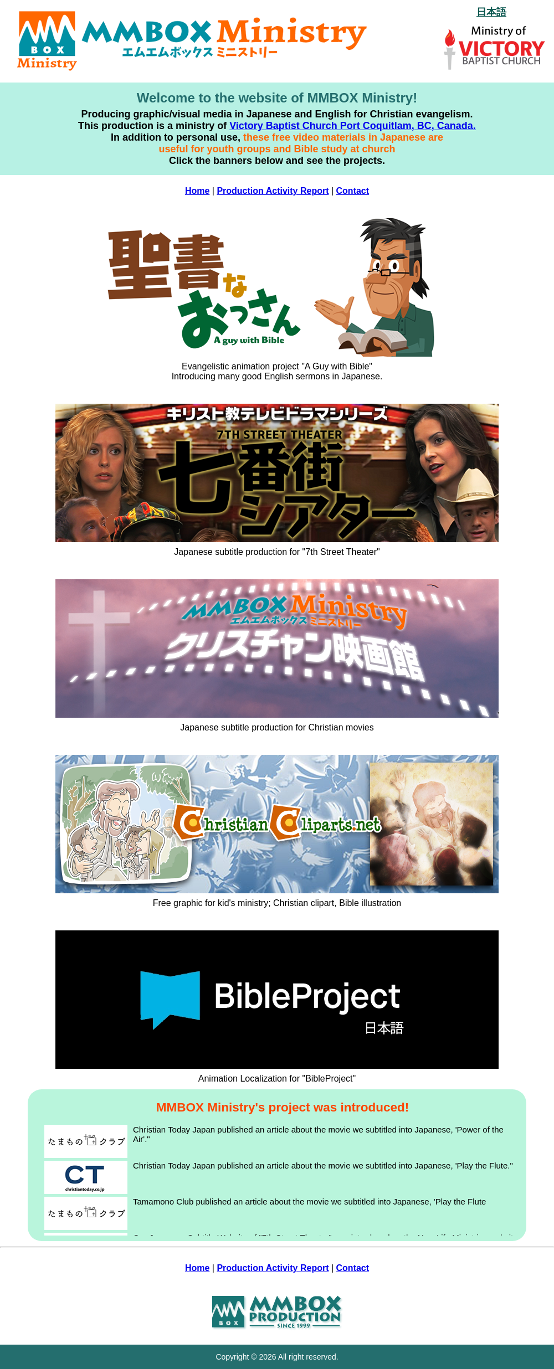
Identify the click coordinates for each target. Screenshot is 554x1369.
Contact (353, 190)
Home (197, 190)
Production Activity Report (273, 190)
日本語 (491, 12)
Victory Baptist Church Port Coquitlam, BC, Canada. (352, 125)
